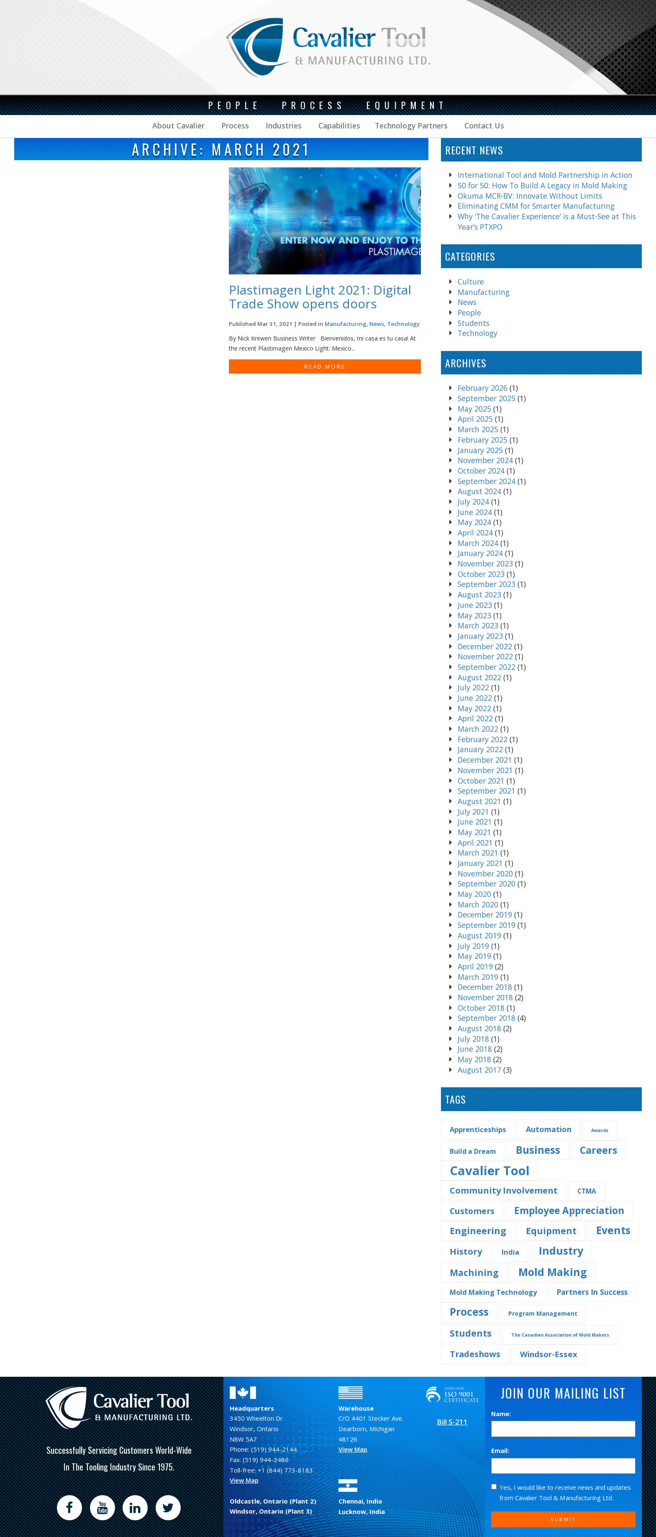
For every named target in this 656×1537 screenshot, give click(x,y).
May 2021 (474, 832)
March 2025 (478, 429)
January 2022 (480, 749)
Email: (500, 1450)
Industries (283, 125)
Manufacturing (484, 292)
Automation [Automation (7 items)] (548, 1129)
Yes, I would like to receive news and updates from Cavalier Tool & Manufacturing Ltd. (561, 1492)
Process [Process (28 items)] (469, 1312)
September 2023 (486, 584)
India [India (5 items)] (510, 1252)
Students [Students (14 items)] (471, 1333)
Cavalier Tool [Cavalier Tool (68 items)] (490, 1170)
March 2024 (478, 543)
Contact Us (483, 125)
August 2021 (479, 801)
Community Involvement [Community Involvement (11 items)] (504, 1190)
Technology (477, 333)
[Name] (563, 1429)
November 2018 (485, 997)
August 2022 (479, 677)
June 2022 (475, 698)
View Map (244, 1480)
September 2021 (486, 791)
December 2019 (485, 914)
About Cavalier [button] (178, 125)
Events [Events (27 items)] (613, 1230)
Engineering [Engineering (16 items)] (478, 1230)
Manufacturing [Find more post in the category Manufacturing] (345, 324)
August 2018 (479, 1028)
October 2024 (481, 471)
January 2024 (480, 553)
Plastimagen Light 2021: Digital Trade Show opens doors (320, 296)
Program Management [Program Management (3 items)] (542, 1313)
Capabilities (338, 125)
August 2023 (479, 594)
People (469, 312)
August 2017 (479, 1070)
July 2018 (473, 1039)
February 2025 (482, 440)
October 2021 (481, 781)
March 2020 (478, 904)
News (467, 302)
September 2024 (486, 481)
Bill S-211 (452, 1422)
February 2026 (482, 388)
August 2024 (479, 491)
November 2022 (485, 656)
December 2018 (485, 987)
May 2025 (474, 409)
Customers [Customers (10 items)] (472, 1211)
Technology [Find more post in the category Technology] (403, 324)
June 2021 (475, 822)
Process (234, 125)
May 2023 (474, 615)
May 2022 (474, 708)
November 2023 (485, 563)
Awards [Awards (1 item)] (599, 1130)
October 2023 (481, 574)
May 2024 (474, 522)
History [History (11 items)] (466, 1251)
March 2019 (478, 977)
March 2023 (478, 625)
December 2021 (485, 760)
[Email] (563, 1466)
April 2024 (475, 533)
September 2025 (486, 398)
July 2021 (473, 812)
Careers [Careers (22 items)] (598, 1150)
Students (473, 323)
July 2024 (473, 502)
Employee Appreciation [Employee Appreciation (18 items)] (569, 1210)
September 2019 (486, 925)
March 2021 (478, 853)
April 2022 (475, 718)
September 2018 (486, 1018)
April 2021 (475, 843)
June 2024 (475, 512)
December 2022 (485, 646)
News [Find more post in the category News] (376, 324)
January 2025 (480, 450)
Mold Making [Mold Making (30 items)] (552, 1272)
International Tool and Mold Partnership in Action (545, 175)
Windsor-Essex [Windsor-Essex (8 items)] (548, 1354)
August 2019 (479, 935)
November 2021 (485, 770)
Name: (501, 1413)
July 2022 (473, 687)
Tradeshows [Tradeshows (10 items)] (475, 1354)
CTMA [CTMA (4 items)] (586, 1191)
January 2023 (480, 636)
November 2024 (485, 460)
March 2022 (478, 729)
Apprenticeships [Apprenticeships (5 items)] (478, 1129)
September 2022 (486, 667)
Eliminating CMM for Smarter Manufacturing (536, 206)
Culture (471, 282)
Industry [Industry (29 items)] (561, 1250)
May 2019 (474, 956)
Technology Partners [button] (411, 125)
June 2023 (475, 605)
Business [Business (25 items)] (538, 1150)
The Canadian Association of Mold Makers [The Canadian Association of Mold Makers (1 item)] (560, 1335)
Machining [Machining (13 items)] (474, 1272)
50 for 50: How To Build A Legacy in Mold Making (542, 185)
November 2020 (485, 873)
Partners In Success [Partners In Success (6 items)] (592, 1292)
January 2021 (480, 863)
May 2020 (474, 894)
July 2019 (473, 946)
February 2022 (482, 739)
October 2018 (481, 1008)
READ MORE (325, 366)
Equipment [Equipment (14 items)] (551, 1230)
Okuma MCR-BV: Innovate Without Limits (530, 196)
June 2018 (475, 1049)
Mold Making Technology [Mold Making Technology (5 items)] (493, 1292)
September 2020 (486, 884)
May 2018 (474, 1059)
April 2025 (475, 419)
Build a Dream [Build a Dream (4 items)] (473, 1151)
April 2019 (475, 966)
